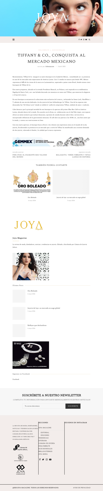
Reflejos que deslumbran (37, 325)
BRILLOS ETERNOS (45, 451)
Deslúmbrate (43, 50)
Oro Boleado (32, 197)
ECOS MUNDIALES (45, 449)
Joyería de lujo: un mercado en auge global (71, 197)
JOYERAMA (43, 441)
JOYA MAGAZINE (45, 428)
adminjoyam (49, 66)
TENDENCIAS (43, 438)
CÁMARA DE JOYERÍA (47, 443)
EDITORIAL (45, 432)
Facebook (16, 379)
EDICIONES (45, 435)
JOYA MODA (43, 454)
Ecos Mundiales (58, 50)
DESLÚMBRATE (44, 446)
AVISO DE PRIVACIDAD (81, 488)
